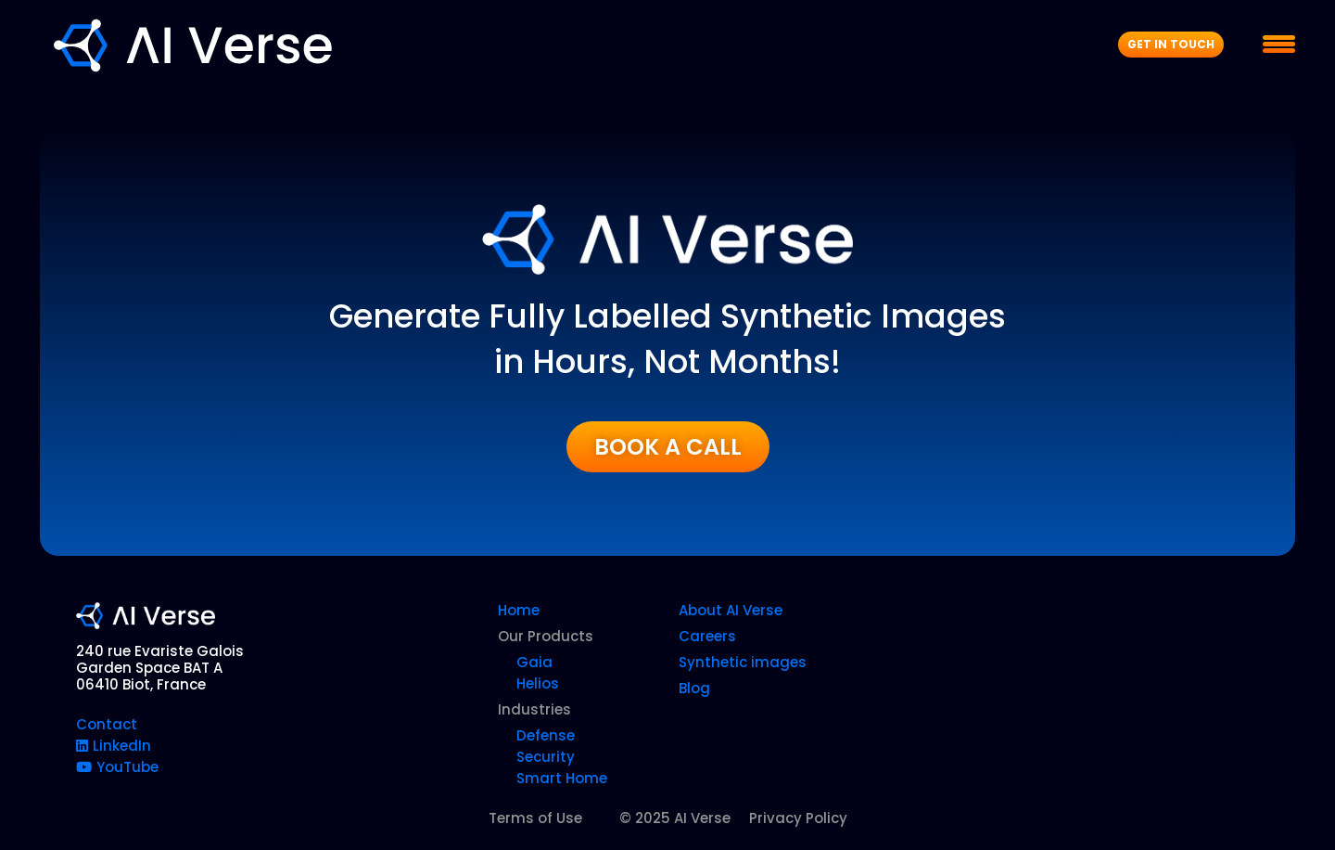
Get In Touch (1170, 44)
